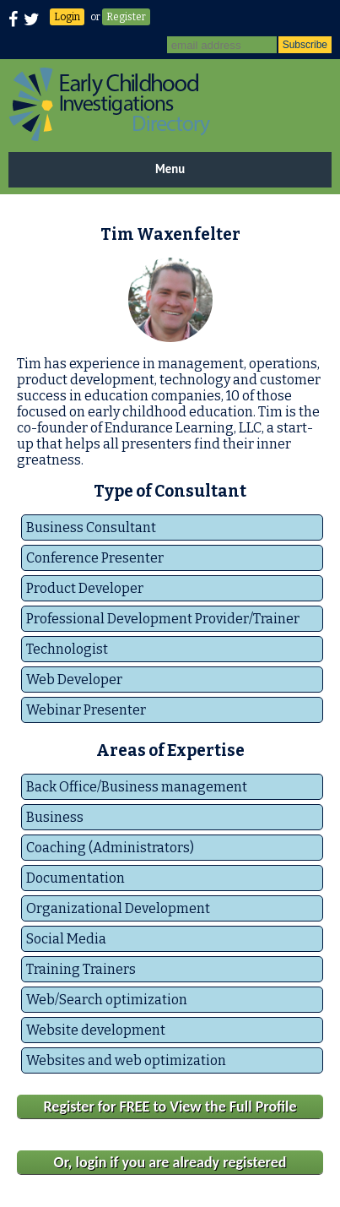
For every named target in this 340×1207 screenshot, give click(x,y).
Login (67, 17)
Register (126, 17)
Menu (170, 168)
